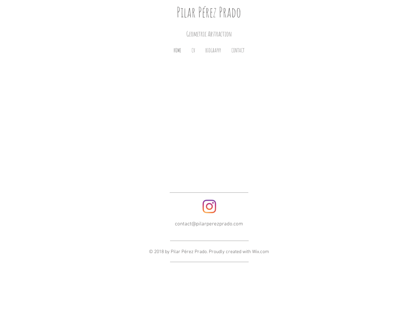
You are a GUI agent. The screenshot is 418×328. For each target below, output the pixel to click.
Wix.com (260, 252)
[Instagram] (209, 206)
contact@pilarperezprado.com (209, 224)
